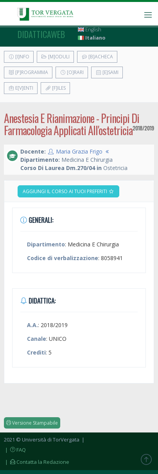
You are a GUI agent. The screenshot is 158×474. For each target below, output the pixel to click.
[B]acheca (97, 56)
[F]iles (55, 88)
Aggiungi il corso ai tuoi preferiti (68, 191)
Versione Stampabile (32, 423)
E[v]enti (20, 88)
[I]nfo (18, 56)
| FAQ (15, 449)
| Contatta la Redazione (36, 461)
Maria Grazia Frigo (79, 151)
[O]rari (72, 72)
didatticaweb (41, 34)
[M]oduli (55, 56)
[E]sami (106, 72)
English (89, 29)
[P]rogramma (28, 72)
